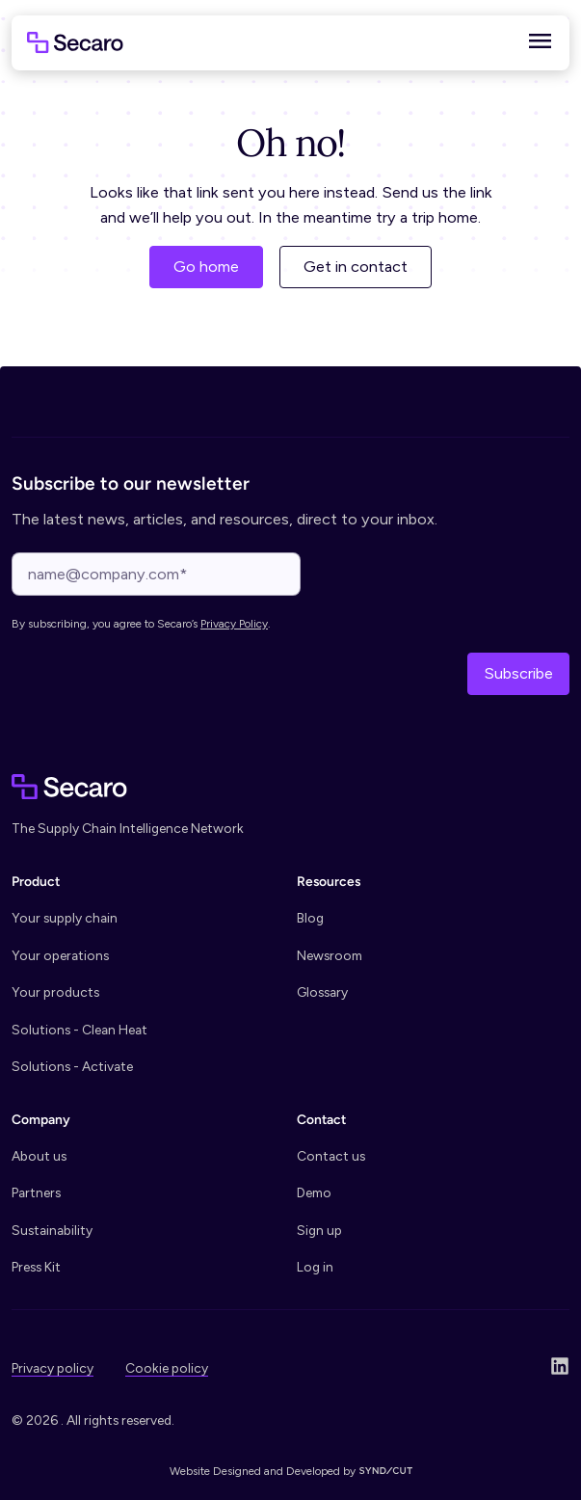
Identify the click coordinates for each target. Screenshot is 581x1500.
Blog (310, 917)
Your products (55, 992)
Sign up (319, 1230)
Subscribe (518, 673)
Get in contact (356, 266)
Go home (206, 266)
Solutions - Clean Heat (79, 1029)
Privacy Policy (234, 623)
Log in (315, 1266)
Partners (36, 1192)
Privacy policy (52, 1368)
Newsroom (329, 955)
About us (39, 1156)
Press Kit (36, 1266)
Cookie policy (166, 1368)
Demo (314, 1192)
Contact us (331, 1156)
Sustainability (52, 1230)
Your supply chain (65, 917)
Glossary (322, 992)
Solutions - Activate (72, 1066)
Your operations (60, 955)
